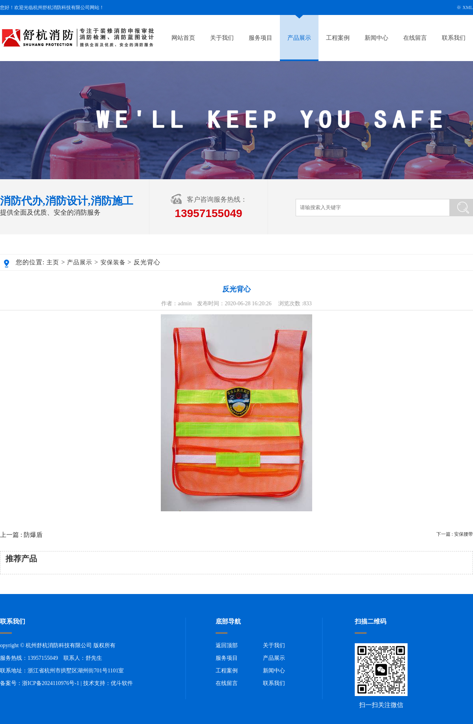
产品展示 (299, 38)
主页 (53, 262)
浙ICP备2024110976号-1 (50, 683)
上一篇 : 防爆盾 (21, 534)
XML (467, 7)
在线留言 (415, 38)
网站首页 (183, 38)
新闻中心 (376, 38)
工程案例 (338, 38)
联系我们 (454, 38)
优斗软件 (122, 683)
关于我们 (222, 38)
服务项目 (260, 38)
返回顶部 (227, 645)
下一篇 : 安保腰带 (454, 534)
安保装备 (113, 262)
